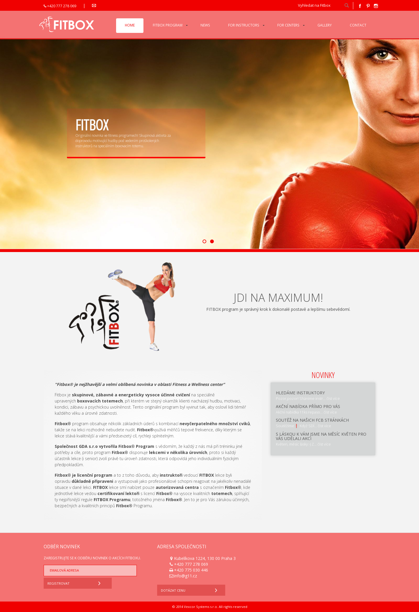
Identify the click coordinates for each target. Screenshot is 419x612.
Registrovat (75, 582)
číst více (333, 398)
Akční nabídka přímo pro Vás (308, 406)
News (205, 25)
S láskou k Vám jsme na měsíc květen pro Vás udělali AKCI (321, 436)
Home (130, 25)
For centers (288, 25)
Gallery (324, 25)
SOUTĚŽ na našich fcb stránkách (312, 420)
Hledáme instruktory (300, 392)
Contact (358, 25)
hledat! (346, 5)
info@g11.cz (107, 5)
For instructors (243, 25)
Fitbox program (167, 25)
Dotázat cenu (190, 589)
